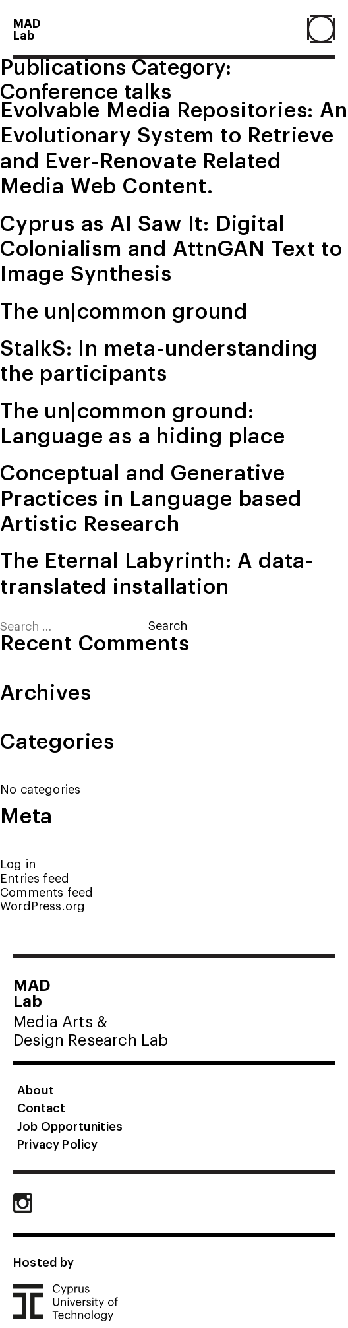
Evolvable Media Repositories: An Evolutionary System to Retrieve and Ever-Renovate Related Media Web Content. (174, 146)
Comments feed (46, 892)
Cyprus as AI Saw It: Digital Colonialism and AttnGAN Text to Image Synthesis (171, 247)
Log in (18, 863)
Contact (41, 1107)
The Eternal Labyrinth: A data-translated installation (157, 571)
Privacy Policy (57, 1143)
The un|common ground (124, 309)
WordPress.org (42, 905)
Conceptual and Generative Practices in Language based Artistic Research (151, 496)
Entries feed (34, 878)
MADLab (27, 28)
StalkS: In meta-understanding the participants (159, 359)
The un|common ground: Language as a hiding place (142, 421)
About (35, 1089)
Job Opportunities (70, 1125)
